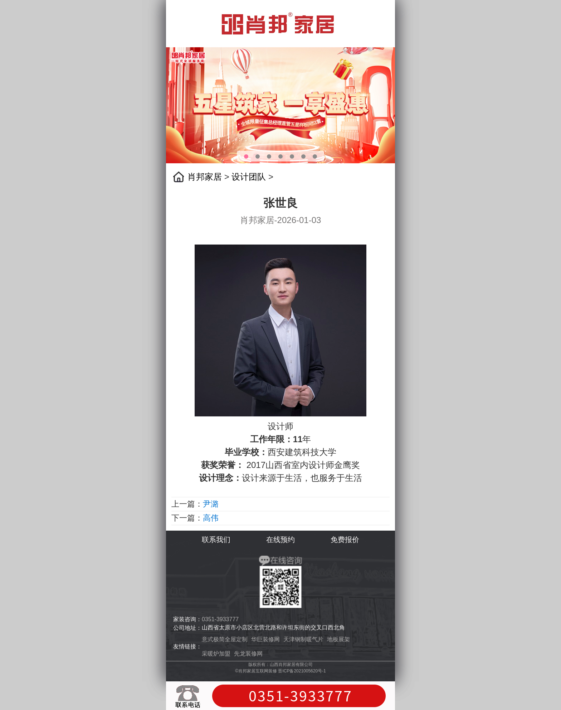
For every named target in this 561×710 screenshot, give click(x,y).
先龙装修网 (248, 654)
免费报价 (345, 540)
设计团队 (248, 177)
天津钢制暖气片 (303, 639)
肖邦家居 (204, 177)
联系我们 (216, 540)
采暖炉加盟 (216, 654)
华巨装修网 (265, 639)
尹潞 (211, 503)
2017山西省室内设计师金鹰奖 (303, 465)
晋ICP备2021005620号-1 (302, 670)
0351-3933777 (220, 619)
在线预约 (280, 540)
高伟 (211, 517)
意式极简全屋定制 (225, 639)
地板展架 (338, 639)
